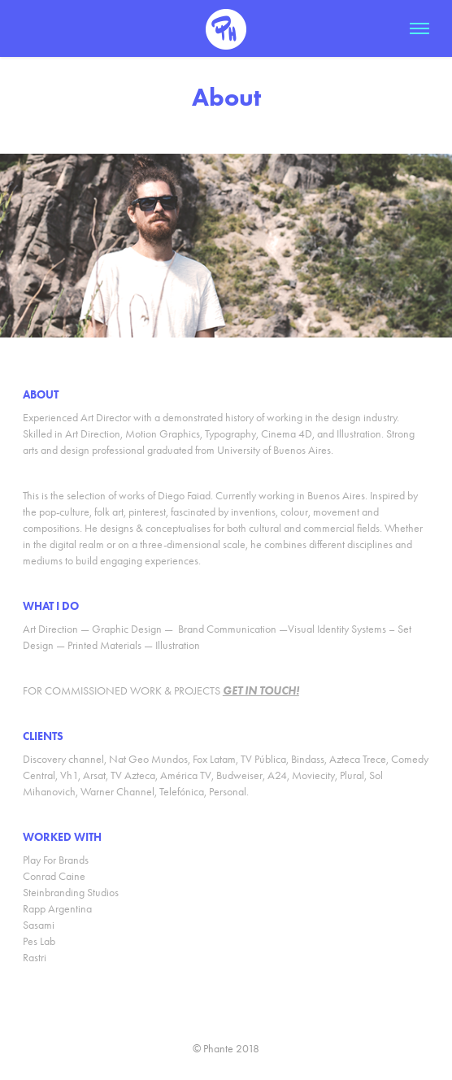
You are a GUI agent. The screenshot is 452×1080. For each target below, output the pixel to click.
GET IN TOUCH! (261, 691)
